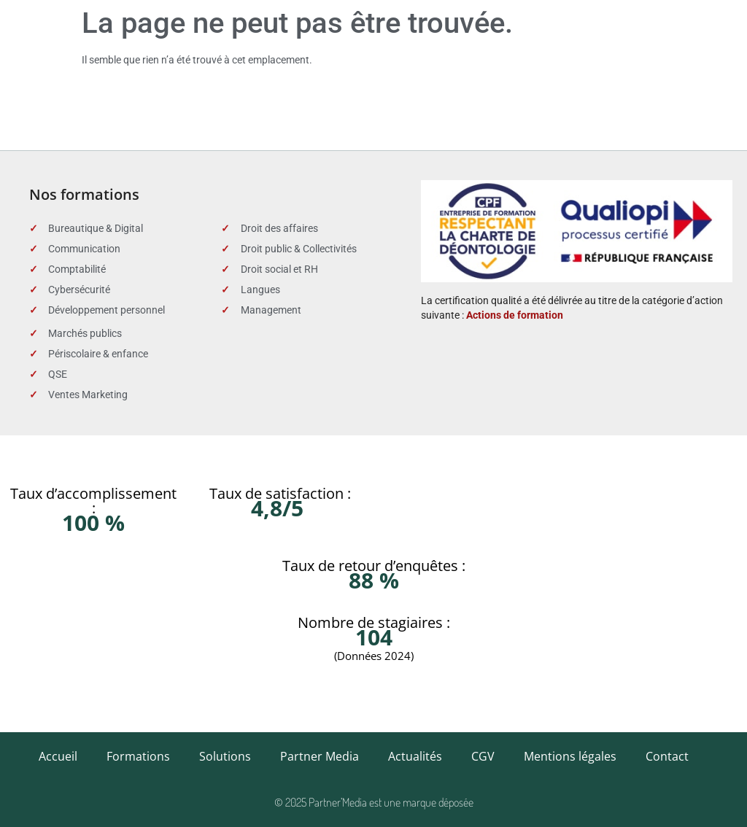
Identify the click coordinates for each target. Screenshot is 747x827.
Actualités (415, 756)
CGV (483, 756)
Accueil (58, 756)
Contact (667, 756)
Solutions (225, 756)
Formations (138, 756)
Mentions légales (570, 756)
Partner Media (319, 756)
